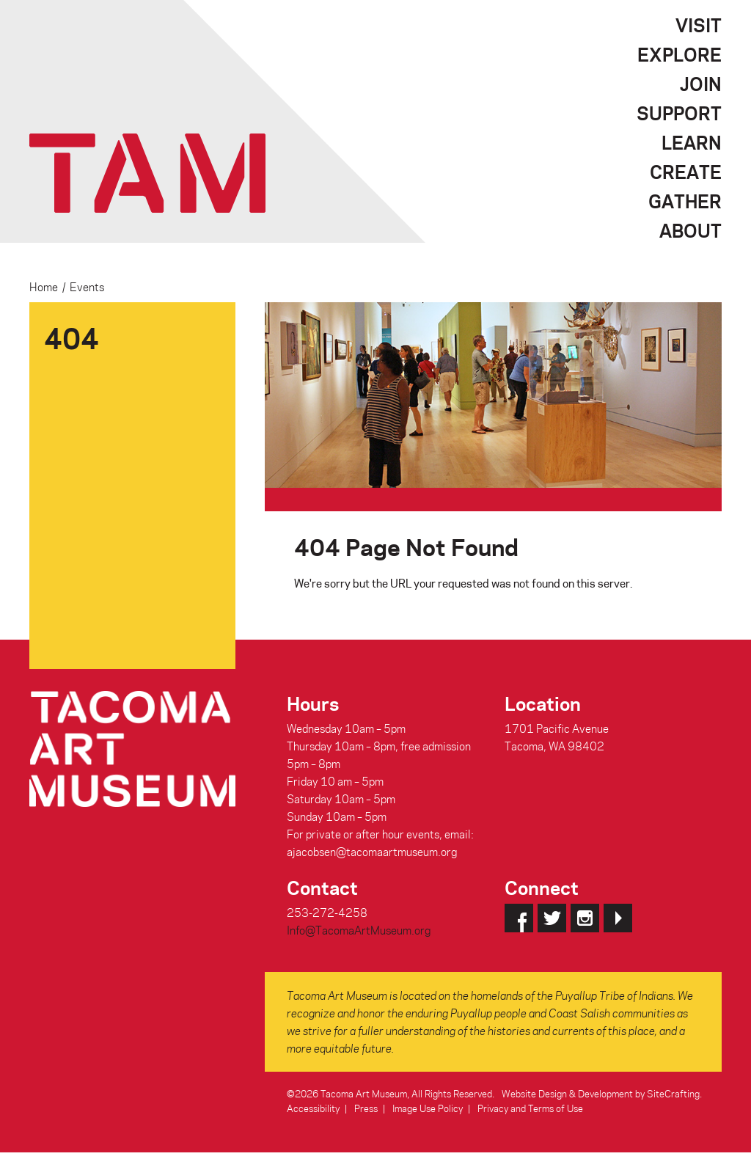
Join (701, 83)
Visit (698, 25)
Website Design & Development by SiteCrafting (601, 1093)
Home (43, 286)
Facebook (519, 918)
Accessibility (313, 1108)
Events (87, 286)
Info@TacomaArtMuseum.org (359, 930)
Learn (692, 142)
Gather (685, 201)
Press (366, 1108)
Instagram (585, 918)
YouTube (618, 918)
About (690, 230)
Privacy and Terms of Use (530, 1108)
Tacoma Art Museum (147, 173)
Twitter (552, 918)
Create (686, 171)
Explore (679, 54)
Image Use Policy (427, 1108)
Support (679, 113)
